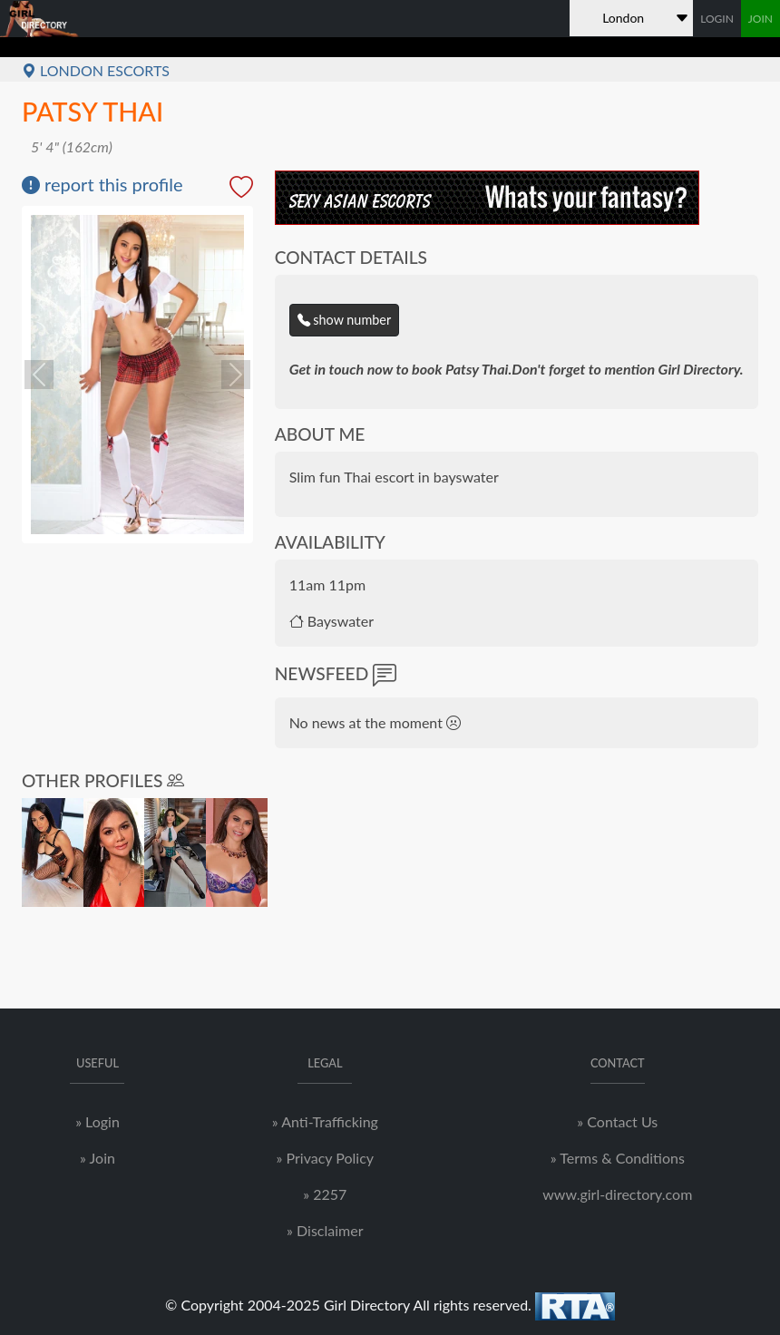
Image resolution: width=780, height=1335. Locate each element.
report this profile (102, 184)
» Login (97, 1121)
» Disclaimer (325, 1230)
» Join (97, 1157)
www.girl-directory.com (617, 1194)
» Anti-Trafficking (325, 1121)
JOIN (760, 18)
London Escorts (96, 70)
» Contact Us (617, 1121)
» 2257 (324, 1194)
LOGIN (717, 18)
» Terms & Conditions (618, 1157)
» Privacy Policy (325, 1157)
